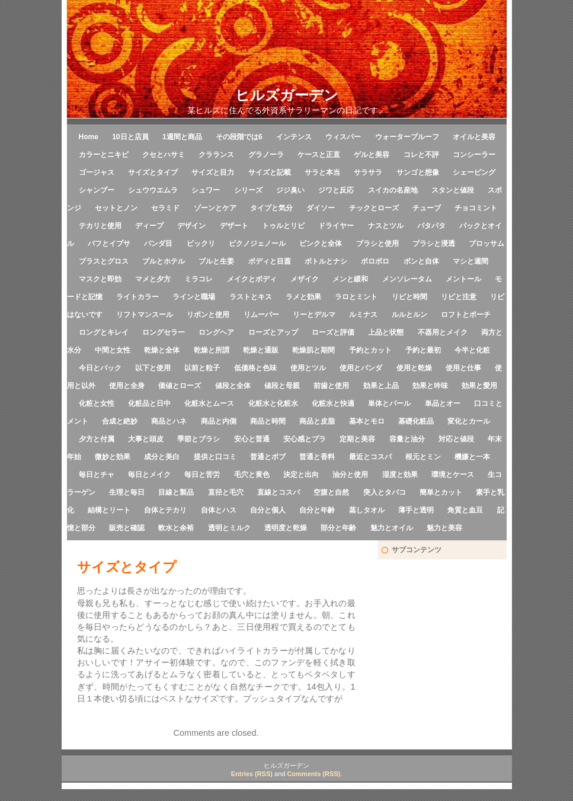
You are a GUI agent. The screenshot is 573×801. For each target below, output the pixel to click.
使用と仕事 (463, 368)
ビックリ (201, 243)
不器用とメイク (443, 332)
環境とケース (452, 474)
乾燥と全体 (162, 350)
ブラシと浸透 (433, 243)
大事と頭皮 (146, 439)
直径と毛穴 (226, 492)
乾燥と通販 (261, 350)
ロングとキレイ (104, 332)
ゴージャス (96, 172)
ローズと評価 (333, 332)
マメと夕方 (153, 279)
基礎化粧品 (416, 421)
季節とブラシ (198, 439)
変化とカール (468, 421)
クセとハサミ (163, 154)
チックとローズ (374, 208)
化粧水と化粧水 (273, 403)
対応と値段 (456, 439)
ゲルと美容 (371, 154)
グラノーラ (266, 154)
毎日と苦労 (202, 474)
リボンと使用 (208, 314)
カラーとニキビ (104, 154)
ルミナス (363, 314)
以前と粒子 (202, 368)
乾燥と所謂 (211, 350)
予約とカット (370, 350)
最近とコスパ (370, 457)
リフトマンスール (144, 314)
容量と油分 (407, 439)
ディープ (149, 226)
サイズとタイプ (153, 172)
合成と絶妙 (119, 421)
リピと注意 (458, 297)
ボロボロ (375, 261)
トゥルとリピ (283, 226)
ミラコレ (198, 279)
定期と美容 (357, 439)
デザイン (191, 226)
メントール (463, 279)
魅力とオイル (391, 528)
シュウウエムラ (153, 190)
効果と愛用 (479, 386)
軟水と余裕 (176, 528)
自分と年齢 (317, 510)
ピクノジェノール (257, 243)
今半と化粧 (472, 350)
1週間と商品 (182, 137)
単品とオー (442, 403)
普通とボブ (268, 457)
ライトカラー (137, 297)
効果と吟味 (430, 386)
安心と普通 (252, 439)
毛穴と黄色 (252, 474)
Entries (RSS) (252, 773)
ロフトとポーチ (466, 314)
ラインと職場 (193, 297)
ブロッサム (486, 243)
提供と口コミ (215, 457)
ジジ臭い (290, 190)
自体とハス (218, 510)
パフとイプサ (109, 243)
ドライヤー (336, 226)
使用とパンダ (361, 368)
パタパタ (431, 226)
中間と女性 (112, 350)
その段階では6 (239, 137)
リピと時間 (409, 297)
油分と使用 (350, 474)
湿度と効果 (400, 474)
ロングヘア (216, 332)
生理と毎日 (127, 492)
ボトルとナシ (326, 261)
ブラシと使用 (377, 243)
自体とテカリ (165, 510)
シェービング (474, 172)
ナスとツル (386, 226)
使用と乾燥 (414, 368)
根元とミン (423, 457)
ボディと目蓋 (269, 261)
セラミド (165, 208)
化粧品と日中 (149, 403)
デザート (234, 226)
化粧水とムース (209, 403)
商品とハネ (169, 421)
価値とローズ (179, 386)
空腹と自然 (331, 492)
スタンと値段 (452, 190)
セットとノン (116, 208)
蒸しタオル (367, 510)
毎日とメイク (149, 474)
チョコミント (475, 208)
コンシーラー (474, 154)
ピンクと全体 (320, 243)
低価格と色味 (255, 368)
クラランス (216, 154)
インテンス (294, 137)
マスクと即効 (100, 279)
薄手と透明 (416, 510)
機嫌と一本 (472, 457)
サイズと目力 (212, 172)
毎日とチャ (96, 474)
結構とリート (109, 510)
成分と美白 (162, 457)
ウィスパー (343, 137)
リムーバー (261, 314)
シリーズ (248, 190)
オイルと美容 (474, 137)
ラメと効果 (303, 297)
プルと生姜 (216, 261)
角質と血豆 (465, 510)
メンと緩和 (350, 279)
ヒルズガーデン (286, 95)
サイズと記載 (269, 172)
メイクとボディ (252, 279)
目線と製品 (176, 492)
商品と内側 (218, 421)
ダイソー (320, 208)
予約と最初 (423, 350)
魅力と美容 (444, 528)
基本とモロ (367, 421)
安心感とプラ (304, 439)
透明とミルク (229, 528)
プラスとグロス (104, 261)
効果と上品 (381, 386)
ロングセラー (163, 332)
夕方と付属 (96, 439)
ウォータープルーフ (407, 137)
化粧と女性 (96, 403)
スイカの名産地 (393, 190)
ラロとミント (356, 297)
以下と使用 (153, 368)
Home (88, 137)
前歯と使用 (331, 386)
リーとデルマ (314, 314)
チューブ (426, 208)
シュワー (205, 190)
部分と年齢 (338, 528)
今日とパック (100, 368)
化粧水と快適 (333, 403)
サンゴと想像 (417, 172)
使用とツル (308, 368)
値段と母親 (282, 386)
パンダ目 (158, 243)
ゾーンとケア (215, 208)
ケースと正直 (318, 154)
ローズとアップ (273, 332)
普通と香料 (317, 457)
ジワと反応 (336, 190)
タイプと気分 (271, 208)
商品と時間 (268, 421)
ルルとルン (409, 314)
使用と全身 (127, 386)
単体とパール (389, 403)
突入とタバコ (384, 492)
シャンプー (96, 190)
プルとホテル (163, 261)
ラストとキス (250, 297)
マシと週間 (470, 261)
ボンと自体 (421, 261)
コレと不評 (421, 154)
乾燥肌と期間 (313, 350)
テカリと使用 (100, 226)
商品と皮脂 (317, 421)
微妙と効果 (112, 457)
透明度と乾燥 (285, 528)
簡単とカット (441, 492)
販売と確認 (127, 528)
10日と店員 (130, 137)
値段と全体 (233, 386)
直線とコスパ (278, 492)
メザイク (304, 279)
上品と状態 (386, 332)
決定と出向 (301, 474)
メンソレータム (407, 279)
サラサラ (368, 172)
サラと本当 (322, 172)
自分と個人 (268, 510)
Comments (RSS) (313, 773)
